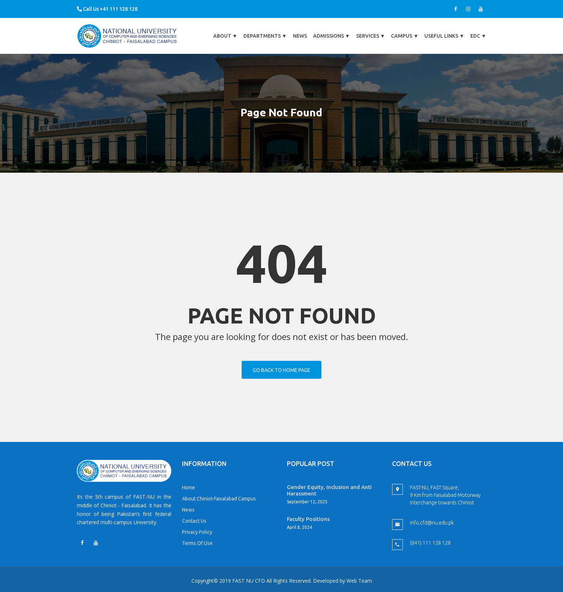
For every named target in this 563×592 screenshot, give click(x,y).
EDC (478, 36)
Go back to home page (281, 370)
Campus (404, 36)
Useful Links (444, 36)
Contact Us (194, 521)
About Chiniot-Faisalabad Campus (219, 499)
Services (370, 36)
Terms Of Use (197, 543)
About (225, 36)
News (300, 36)
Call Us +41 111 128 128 (107, 9)
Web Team (359, 580)
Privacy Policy (197, 532)
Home (188, 487)
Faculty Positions (308, 519)
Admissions (331, 36)
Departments (265, 36)
